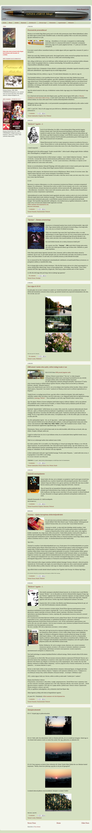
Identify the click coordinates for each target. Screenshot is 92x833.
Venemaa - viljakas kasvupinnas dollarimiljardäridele (45, 515)
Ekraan (33, 278)
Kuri (45, 116)
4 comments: (32, 463)
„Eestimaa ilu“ (32, 22)
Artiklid (16, 22)
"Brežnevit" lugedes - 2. (35, 124)
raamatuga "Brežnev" (40, 398)
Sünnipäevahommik (34, 710)
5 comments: (32, 113)
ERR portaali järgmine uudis (63, 372)
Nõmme (51, 465)
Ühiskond (48, 116)
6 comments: (32, 815)
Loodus (33, 358)
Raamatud (23, 22)
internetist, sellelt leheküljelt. (34, 206)
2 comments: (32, 209)
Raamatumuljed (41, 211)
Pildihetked (38, 358)
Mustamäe (46, 506)
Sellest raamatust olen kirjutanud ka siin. (38, 204)
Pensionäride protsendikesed (37, 30)
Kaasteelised (35, 506)
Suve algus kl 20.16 (34, 286)
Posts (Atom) (37, 826)
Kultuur (44, 465)
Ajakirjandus (35, 116)
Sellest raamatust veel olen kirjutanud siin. (54, 696)
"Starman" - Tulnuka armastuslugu (39, 220)
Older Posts (85, 823)
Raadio (55, 465)
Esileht (4, 22)
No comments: (32, 275)
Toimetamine (52, 22)
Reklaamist (71, 22)
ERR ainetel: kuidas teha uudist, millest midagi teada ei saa (47, 367)
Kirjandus (34, 211)
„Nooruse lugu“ (43, 22)
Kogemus (41, 116)
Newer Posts (32, 823)
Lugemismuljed (62, 22)
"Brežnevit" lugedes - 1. (35, 587)
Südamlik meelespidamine (36, 474)
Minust (10, 22)
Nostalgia (38, 278)
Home (59, 823)
